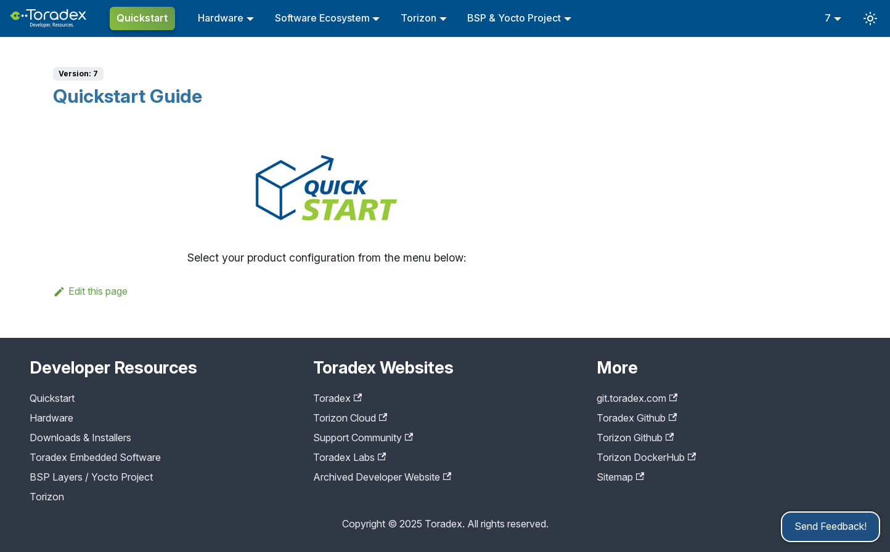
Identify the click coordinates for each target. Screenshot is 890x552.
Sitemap (620, 477)
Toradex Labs (349, 457)
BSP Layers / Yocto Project (91, 477)
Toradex (337, 398)
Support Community (363, 437)
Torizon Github (635, 437)
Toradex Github (637, 418)
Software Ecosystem (322, 18)
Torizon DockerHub (646, 457)
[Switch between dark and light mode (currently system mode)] (870, 18)
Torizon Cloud (350, 418)
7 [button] (828, 18)
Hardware (220, 18)
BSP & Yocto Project (514, 18)
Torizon (418, 18)
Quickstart (142, 18)
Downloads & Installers (80, 437)
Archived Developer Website (382, 477)
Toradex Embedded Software (95, 457)
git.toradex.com (637, 398)
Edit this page (90, 291)
